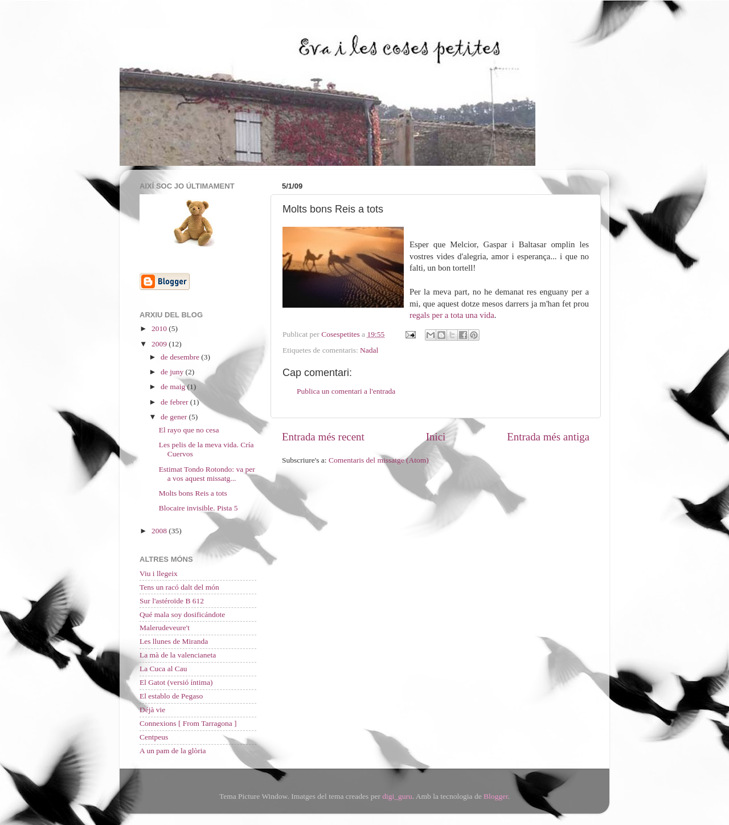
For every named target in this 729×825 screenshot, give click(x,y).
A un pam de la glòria (173, 750)
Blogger (496, 796)
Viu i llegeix (159, 573)
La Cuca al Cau (163, 668)
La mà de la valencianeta (178, 655)
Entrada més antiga (548, 437)
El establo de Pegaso (171, 696)
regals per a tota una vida (451, 315)
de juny (173, 371)
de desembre (181, 357)
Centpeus (154, 737)
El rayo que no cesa (189, 430)
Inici (436, 437)
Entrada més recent (323, 437)
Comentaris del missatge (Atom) (379, 460)
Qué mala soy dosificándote (182, 614)
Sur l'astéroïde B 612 (172, 601)
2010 (160, 328)
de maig (174, 386)
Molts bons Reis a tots (193, 493)
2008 (160, 530)
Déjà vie (152, 709)
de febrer (175, 402)
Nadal (369, 350)
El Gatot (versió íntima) (176, 682)
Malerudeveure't (165, 627)
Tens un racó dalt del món (179, 587)
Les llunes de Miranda (174, 641)
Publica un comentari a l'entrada (346, 391)
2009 (160, 344)
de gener (175, 416)
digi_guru (397, 796)
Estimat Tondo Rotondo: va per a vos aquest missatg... (207, 474)
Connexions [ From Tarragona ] (188, 723)
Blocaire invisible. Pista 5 (198, 508)
